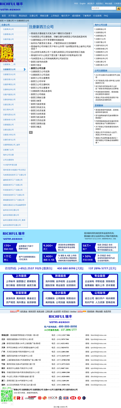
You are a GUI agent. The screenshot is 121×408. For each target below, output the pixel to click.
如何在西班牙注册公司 (12, 225)
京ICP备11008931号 (60, 407)
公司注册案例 (101, 71)
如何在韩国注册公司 (11, 215)
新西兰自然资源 (38, 114)
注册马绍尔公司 (9, 59)
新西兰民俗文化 (38, 107)
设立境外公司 (8, 110)
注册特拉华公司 (9, 89)
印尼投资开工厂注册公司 (13, 190)
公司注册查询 (8, 160)
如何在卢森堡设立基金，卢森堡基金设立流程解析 (53, 43)
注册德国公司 (8, 125)
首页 (4, 15)
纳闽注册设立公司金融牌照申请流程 (14, 206)
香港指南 (90, 311)
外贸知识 (65, 311)
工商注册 (48, 311)
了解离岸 (87, 15)
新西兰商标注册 (38, 97)
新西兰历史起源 (38, 120)
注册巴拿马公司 (9, 140)
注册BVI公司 (8, 49)
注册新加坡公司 (9, 64)
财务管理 (32, 311)
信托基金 (23, 311)
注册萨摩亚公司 (9, 84)
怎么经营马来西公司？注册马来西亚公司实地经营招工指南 (58, 52)
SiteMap (73, 311)
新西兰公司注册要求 (40, 88)
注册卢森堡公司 (9, 95)
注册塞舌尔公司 (9, 74)
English (83, 4)
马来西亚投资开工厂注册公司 (14, 175)
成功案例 (76, 15)
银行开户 (65, 15)
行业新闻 (97, 15)
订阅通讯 (117, 4)
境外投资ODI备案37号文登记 (14, 170)
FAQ (106, 15)
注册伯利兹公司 (9, 100)
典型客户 (90, 4)
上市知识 (55, 15)
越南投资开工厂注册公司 (13, 180)
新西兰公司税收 (38, 94)
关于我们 (12, 15)
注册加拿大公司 (9, 120)
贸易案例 (99, 105)
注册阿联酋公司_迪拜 (11, 145)
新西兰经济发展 (38, 110)
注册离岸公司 (8, 29)
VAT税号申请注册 (10, 165)
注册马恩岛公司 (9, 115)
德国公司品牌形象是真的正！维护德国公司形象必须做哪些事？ (106, 140)
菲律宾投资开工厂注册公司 (13, 195)
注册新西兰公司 (9, 69)
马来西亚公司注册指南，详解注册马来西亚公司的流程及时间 (59, 37)
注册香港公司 (8, 34)
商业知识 (23, 15)
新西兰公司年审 (38, 81)
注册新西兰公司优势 (40, 71)
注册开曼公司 (8, 39)
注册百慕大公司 (9, 79)
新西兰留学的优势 (39, 62)
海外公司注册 (8, 155)
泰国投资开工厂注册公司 (13, 185)
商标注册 (44, 15)
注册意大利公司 (9, 135)
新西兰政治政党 (38, 117)
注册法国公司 (8, 130)
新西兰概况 (36, 127)
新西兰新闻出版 (38, 123)
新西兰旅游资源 (38, 104)
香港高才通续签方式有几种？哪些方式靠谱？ (51, 33)
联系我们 (99, 4)
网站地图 (108, 4)
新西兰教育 (36, 101)
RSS (76, 4)
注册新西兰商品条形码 (41, 91)
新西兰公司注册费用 (40, 78)
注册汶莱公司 (8, 105)
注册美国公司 (8, 54)
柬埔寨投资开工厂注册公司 (13, 200)
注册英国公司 (8, 44)
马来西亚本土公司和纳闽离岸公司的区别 (49, 58)
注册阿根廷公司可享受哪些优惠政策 (47, 40)
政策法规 (40, 311)
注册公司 (34, 15)
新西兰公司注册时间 (40, 84)
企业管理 (57, 311)
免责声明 (107, 311)
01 (31, 132)
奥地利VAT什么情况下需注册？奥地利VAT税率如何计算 (56, 55)
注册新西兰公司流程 (40, 75)
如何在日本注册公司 (11, 210)
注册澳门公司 (8, 150)
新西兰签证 (36, 65)
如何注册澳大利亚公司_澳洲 (14, 220)
